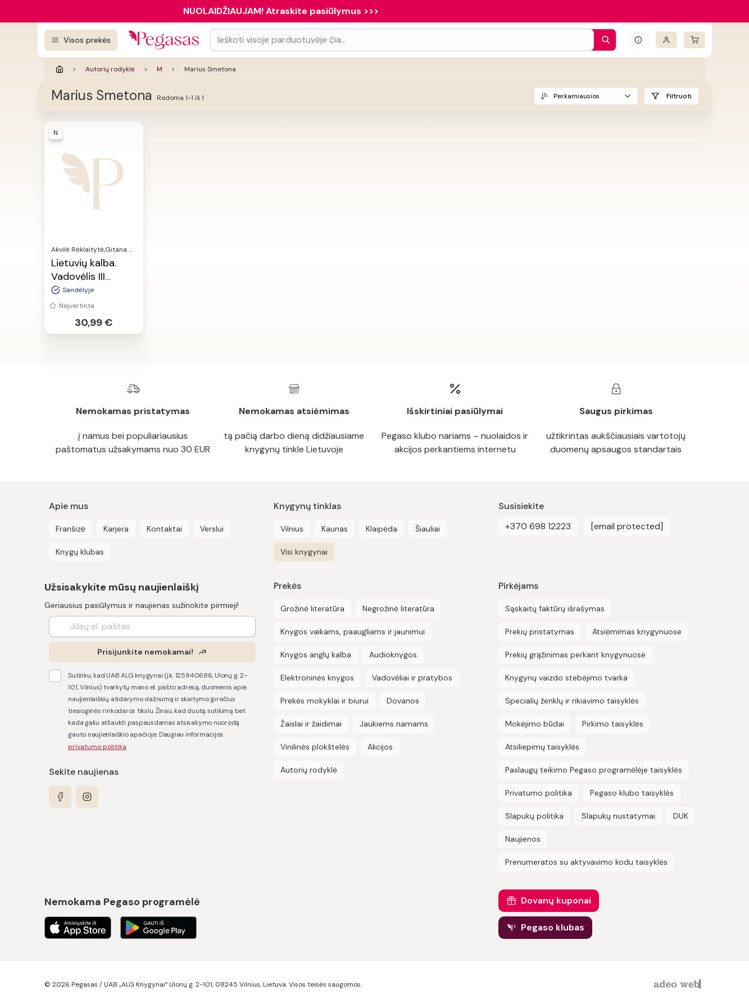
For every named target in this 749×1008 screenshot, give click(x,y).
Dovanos (403, 701)
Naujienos (523, 839)
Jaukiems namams (394, 724)
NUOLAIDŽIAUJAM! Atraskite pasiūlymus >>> (281, 11)
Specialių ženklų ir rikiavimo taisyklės (572, 701)
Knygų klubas (80, 552)
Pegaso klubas (552, 927)
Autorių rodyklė (110, 69)
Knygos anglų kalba (315, 655)
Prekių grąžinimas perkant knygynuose (575, 655)
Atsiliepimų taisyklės (542, 747)
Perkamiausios (576, 96)
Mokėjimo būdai (534, 724)
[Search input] (402, 40)
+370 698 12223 (538, 526)
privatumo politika (97, 746)
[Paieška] (602, 40)
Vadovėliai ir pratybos (412, 678)
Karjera (116, 529)
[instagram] (87, 796)
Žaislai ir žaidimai (311, 724)
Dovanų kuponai (556, 900)
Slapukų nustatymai (618, 816)
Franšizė (70, 529)
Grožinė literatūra (312, 608)
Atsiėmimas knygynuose (637, 631)
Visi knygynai (304, 552)
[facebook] (60, 796)
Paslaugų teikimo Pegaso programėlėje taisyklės (593, 770)
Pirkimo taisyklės (612, 724)
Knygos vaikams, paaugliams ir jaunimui (352, 631)
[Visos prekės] (80, 40)
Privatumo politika (538, 793)
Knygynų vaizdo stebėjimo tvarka (566, 678)
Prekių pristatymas (539, 631)
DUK (680, 816)
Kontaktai (164, 529)
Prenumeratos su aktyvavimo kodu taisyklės (586, 862)
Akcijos (380, 747)
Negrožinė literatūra (398, 608)
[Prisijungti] (666, 39)
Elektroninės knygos (317, 678)
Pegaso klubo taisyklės (632, 793)
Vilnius (291, 529)
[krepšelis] (694, 39)
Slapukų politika (534, 816)
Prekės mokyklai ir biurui (324, 701)
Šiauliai (427, 529)
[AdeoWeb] (678, 984)
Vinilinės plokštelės (314, 747)
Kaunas (334, 529)
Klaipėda (381, 529)
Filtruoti (679, 96)
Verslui (212, 529)
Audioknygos (393, 655)
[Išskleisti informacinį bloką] (638, 39)
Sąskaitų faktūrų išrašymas (555, 608)
